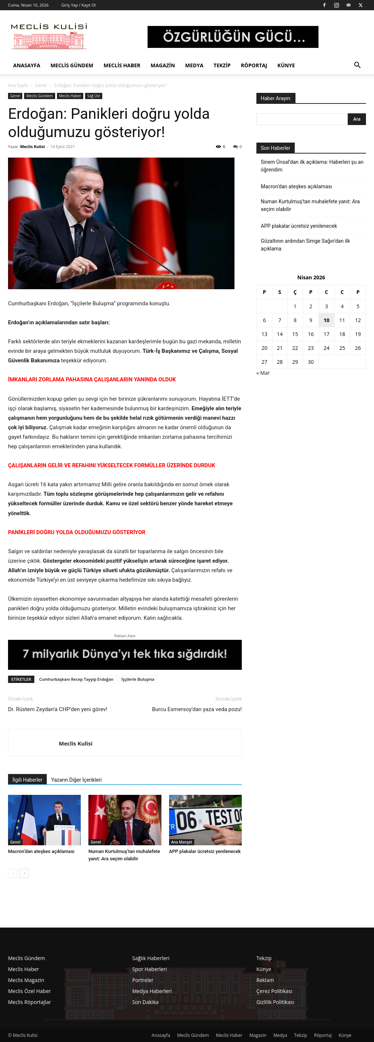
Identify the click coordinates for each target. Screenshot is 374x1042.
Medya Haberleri (152, 991)
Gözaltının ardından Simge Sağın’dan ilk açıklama (305, 245)
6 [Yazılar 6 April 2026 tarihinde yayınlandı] (264, 320)
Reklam (265, 980)
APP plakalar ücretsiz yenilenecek (205, 851)
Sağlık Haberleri (150, 958)
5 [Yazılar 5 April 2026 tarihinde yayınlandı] (357, 306)
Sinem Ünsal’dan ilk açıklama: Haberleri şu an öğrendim (312, 166)
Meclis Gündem (71, 65)
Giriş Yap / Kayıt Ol (78, 5)
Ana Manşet (181, 842)
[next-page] (24, 873)
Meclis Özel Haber (29, 991)
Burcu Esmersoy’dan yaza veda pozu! (197, 709)
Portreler (142, 980)
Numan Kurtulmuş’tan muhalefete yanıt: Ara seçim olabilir (310, 205)
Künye (286, 65)
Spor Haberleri (149, 969)
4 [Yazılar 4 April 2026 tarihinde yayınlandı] (342, 306)
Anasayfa (26, 65)
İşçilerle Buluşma (138, 679)
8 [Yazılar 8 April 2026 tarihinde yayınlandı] (295, 320)
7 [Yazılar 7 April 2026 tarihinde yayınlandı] (279, 320)
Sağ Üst (93, 95)
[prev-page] (12, 873)
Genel (41, 85)
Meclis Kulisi (32, 146)
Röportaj (254, 65)
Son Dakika (145, 1001)
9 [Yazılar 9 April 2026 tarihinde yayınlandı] (310, 320)
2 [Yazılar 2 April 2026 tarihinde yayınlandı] (310, 306)
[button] (357, 66)
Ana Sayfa (18, 85)
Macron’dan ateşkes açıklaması (41, 851)
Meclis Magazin (26, 980)
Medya (194, 65)
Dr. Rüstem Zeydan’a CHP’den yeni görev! (57, 709)
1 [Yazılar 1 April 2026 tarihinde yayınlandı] (295, 306)
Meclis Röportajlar (29, 1001)
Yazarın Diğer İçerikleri (76, 780)
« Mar (263, 372)
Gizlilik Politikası (275, 1001)
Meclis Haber (122, 65)
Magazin (162, 65)
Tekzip (222, 65)
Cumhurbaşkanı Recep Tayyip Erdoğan (76, 679)
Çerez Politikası (274, 991)
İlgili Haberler (27, 780)
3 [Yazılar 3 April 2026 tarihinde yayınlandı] (326, 306)
